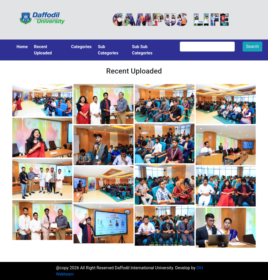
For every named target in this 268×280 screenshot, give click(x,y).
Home (22, 46)
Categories (81, 46)
